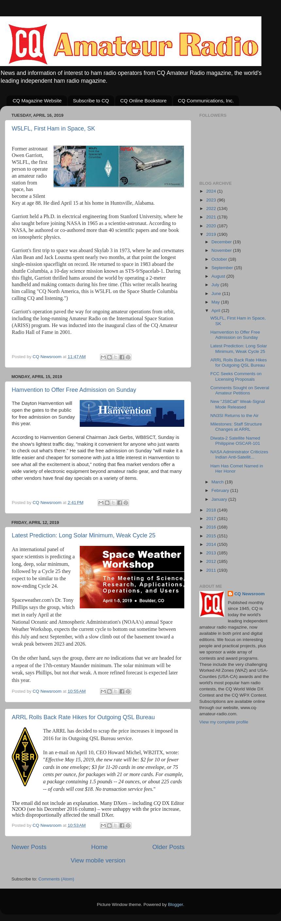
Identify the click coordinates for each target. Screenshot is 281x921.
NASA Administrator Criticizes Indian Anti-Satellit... (239, 454)
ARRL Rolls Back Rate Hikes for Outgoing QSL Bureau (83, 717)
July (216, 284)
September (222, 267)
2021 (211, 217)
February (220, 490)
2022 (211, 208)
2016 (211, 527)
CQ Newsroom (249, 593)
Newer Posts (28, 846)
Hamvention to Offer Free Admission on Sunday (74, 390)
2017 (211, 518)
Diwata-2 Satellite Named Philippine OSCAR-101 (235, 441)
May (216, 302)
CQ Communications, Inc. (206, 100)
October (219, 259)
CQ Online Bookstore (143, 100)
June (216, 293)
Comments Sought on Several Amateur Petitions (239, 390)
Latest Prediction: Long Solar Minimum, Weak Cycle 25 (84, 535)
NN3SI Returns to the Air (234, 415)
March (218, 481)
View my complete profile (223, 722)
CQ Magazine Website (37, 100)
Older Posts (168, 846)
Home (99, 846)
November (222, 250)
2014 (211, 544)
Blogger (175, 904)
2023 (211, 200)
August (218, 276)
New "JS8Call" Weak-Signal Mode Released (237, 404)
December (222, 241)
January (219, 499)
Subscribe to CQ (91, 100)
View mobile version (98, 860)
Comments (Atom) (56, 879)
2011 (211, 570)
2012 (211, 561)
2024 (211, 191)
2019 (211, 234)
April (216, 310)
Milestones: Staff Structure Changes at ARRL (236, 427)
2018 (211, 510)
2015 (211, 535)
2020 (211, 225)
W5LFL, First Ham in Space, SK (53, 128)
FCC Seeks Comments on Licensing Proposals (236, 376)
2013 (211, 552)
